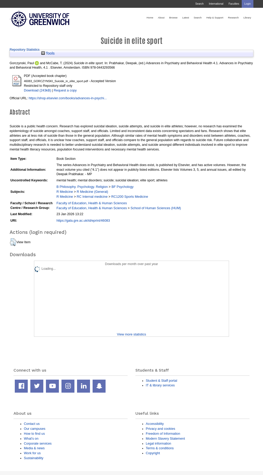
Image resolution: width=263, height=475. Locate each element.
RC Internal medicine (92, 197)
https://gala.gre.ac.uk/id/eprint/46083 (83, 220)
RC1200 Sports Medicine (129, 197)
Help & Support (214, 17)
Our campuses (34, 429)
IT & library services (160, 385)
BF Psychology (123, 187)
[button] (13, 242)
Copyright (153, 453)
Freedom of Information (163, 434)
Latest (185, 17)
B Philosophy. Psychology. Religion (82, 187)
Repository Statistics (25, 49)
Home (150, 17)
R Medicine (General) (92, 192)
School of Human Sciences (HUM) (155, 208)
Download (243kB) (37, 90)
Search (199, 3)
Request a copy (65, 90)
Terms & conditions (160, 448)
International (216, 3)
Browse (173, 17)
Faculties (234, 3)
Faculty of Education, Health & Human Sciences (92, 203)
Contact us (32, 424)
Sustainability (33, 458)
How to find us (34, 434)
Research (233, 17)
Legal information (158, 443)
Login (247, 3)
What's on (31, 438)
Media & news (34, 448)
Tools (48, 53)
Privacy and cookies (160, 429)
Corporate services (38, 443)
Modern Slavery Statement (165, 438)
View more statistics (131, 334)
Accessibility (155, 424)
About (161, 17)
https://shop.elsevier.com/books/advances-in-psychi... (68, 98)
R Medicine (65, 192)
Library (247, 17)
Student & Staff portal (161, 380)
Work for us (32, 453)
